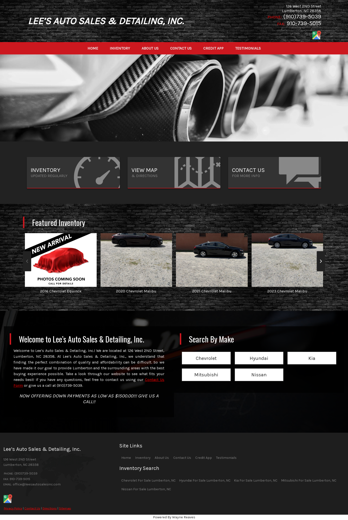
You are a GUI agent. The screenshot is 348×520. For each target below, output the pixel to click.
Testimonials (226, 458)
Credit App (203, 458)
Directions (50, 508)
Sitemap (65, 508)
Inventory (143, 458)
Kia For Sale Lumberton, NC (255, 480)
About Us (162, 458)
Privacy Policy (13, 508)
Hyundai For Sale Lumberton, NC (205, 480)
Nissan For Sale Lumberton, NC (146, 489)
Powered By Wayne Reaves (174, 517)
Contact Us (32, 508)
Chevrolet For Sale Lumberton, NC (148, 480)
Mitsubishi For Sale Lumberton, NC (308, 480)
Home (126, 458)
